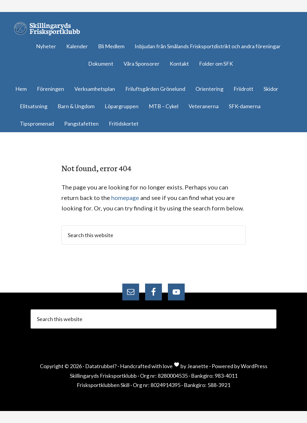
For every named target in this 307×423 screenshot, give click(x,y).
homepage (125, 197)
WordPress (254, 366)
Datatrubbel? (101, 366)
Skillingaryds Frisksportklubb (49, 28)
